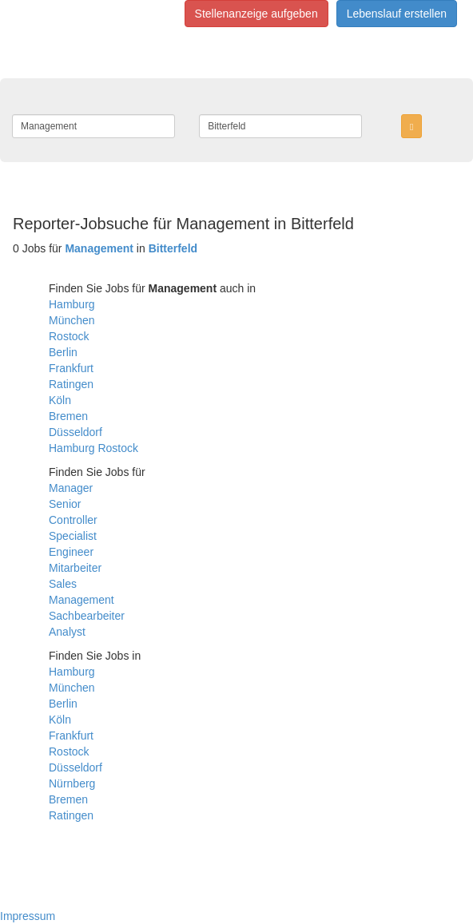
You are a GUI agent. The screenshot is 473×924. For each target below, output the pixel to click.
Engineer (71, 551)
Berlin (63, 352)
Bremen (68, 416)
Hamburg (72, 304)
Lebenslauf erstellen (397, 13)
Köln (60, 400)
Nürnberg (72, 783)
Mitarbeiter (75, 567)
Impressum (27, 916)
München (72, 320)
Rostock (69, 336)
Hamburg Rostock (93, 448)
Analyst (67, 631)
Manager (71, 488)
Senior (65, 504)
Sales (63, 583)
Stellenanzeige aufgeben (256, 13)
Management (81, 599)
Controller (73, 520)
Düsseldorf (75, 432)
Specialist (73, 535)
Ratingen (71, 384)
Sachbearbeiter (87, 615)
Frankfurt (71, 368)
